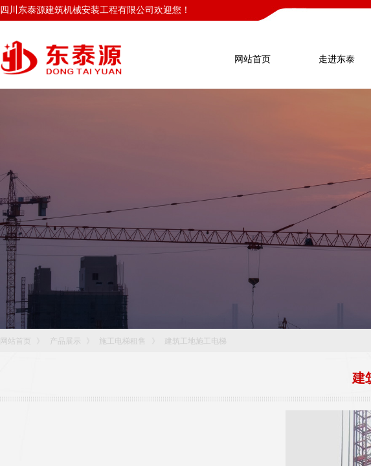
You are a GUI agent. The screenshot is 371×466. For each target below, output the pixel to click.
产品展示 (65, 341)
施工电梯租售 (122, 341)
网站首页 (15, 341)
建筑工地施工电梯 (195, 341)
